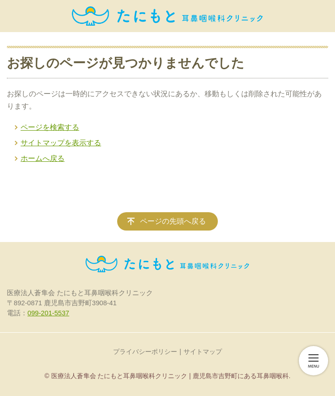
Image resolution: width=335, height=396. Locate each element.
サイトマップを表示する (61, 143)
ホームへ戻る (43, 158)
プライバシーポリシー (145, 351)
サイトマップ (203, 351)
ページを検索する (50, 127)
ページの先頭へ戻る (173, 221)
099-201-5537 (48, 313)
